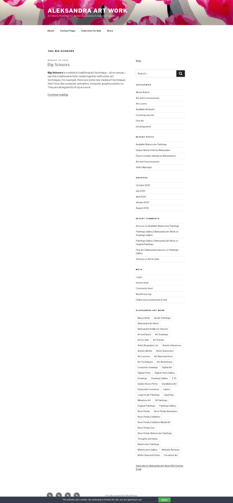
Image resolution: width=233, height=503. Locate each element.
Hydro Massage (144, 167)
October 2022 (143, 185)
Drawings (142, 378)
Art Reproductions (163, 356)
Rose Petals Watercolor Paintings (155, 433)
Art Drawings (161, 334)
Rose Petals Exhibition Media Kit (154, 422)
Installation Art (169, 384)
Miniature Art (144, 400)
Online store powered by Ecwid (151, 299)
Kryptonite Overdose (148, 389)
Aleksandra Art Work (88, 10)
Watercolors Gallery (148, 449)
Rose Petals (144, 411)
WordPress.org (143, 294)
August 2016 (142, 208)
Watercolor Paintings (148, 444)
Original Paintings (145, 244)
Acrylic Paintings (162, 318)
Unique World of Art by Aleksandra (153, 150)
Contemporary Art (145, 115)
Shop (138, 60)
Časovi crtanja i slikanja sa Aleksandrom (156, 155)
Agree (164, 500)
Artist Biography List (148, 345)
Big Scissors (58, 64)
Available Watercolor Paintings (151, 144)
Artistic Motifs (145, 351)
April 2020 (141, 196)
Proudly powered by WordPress (121, 495)
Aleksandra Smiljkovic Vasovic (153, 329)
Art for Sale (153, 259)
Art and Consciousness (147, 98)
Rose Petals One (146, 427)
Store (110, 30)
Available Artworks (145, 109)
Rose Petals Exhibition (149, 416)
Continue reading (58, 94)
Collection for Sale (91, 30)
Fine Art (140, 120)
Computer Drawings (148, 367)
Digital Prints (144, 373)
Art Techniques (145, 362)
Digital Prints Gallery (165, 373)
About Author (143, 92)
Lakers (166, 389)
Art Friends (158, 340)
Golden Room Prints (148, 384)
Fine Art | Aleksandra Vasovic (150, 250)
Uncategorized (143, 126)
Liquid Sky (169, 394)
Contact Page (67, 30)
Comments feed (144, 288)
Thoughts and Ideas (148, 438)
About (50, 30)
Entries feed (142, 282)
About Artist (144, 318)
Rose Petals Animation (165, 411)
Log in (139, 277)
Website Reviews (170, 449)
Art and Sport (144, 334)
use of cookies (149, 499)
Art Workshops (164, 362)
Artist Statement (165, 351)
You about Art (171, 455)
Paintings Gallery (167, 405)
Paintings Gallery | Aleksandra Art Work (155, 231)
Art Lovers (141, 103)
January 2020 (142, 202)
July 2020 (140, 191)
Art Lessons (144, 356)
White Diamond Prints (149, 455)
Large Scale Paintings (149, 394)
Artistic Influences (171, 345)
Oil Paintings (161, 400)
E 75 (174, 378)
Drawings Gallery (144, 235)
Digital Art (167, 367)
